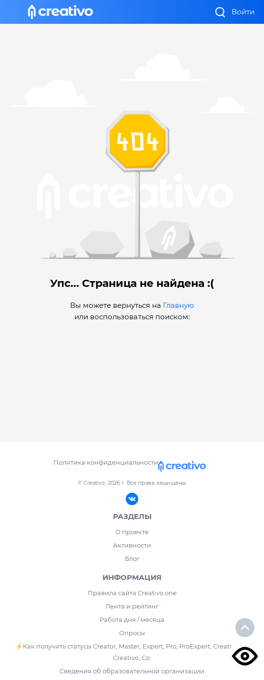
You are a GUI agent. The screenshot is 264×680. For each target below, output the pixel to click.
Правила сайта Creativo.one (132, 593)
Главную (178, 305)
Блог (132, 558)
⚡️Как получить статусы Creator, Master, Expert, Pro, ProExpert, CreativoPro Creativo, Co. (132, 651)
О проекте (132, 532)
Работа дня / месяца (132, 619)
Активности (132, 545)
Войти (243, 11)
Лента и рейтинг (132, 606)
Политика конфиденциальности (105, 462)
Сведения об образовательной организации (132, 671)
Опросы (132, 633)
